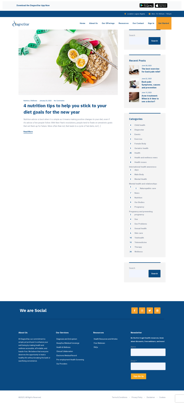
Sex (133, 219)
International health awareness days (142, 168)
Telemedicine (138, 242)
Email (134, 361)
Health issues (138, 162)
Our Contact (138, 23)
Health (134, 152)
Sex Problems (138, 223)
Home (82, 23)
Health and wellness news (143, 157)
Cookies (162, 397)
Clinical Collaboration (64, 351)
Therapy (135, 247)
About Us (93, 23)
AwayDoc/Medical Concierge (67, 343)
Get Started (163, 23)
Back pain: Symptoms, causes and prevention (151, 85)
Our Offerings (108, 23)
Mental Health (138, 179)
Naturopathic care (145, 188)
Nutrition (27, 101)
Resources (124, 23)
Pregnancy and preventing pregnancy (141, 213)
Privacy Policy (137, 397)
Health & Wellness (63, 347)
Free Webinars (99, 343)
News (134, 193)
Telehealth (136, 237)
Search (132, 35)
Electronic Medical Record (66, 356)
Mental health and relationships (143, 184)
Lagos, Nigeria (139, 14)
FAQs (96, 347)
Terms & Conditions (119, 397)
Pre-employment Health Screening (70, 360)
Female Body (137, 143)
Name (133, 347)
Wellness (33, 101)
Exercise (135, 139)
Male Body (136, 174)
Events (134, 134)
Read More (28, 132)
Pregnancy (136, 206)
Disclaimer (151, 397)
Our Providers (61, 364)
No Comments (59, 101)
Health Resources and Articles (106, 339)
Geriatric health (138, 148)
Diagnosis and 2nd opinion (66, 339)
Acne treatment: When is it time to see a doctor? (150, 98)
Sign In (151, 23)
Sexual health (138, 228)
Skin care (136, 233)
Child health (137, 125)
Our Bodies (136, 202)
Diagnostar (136, 129)
